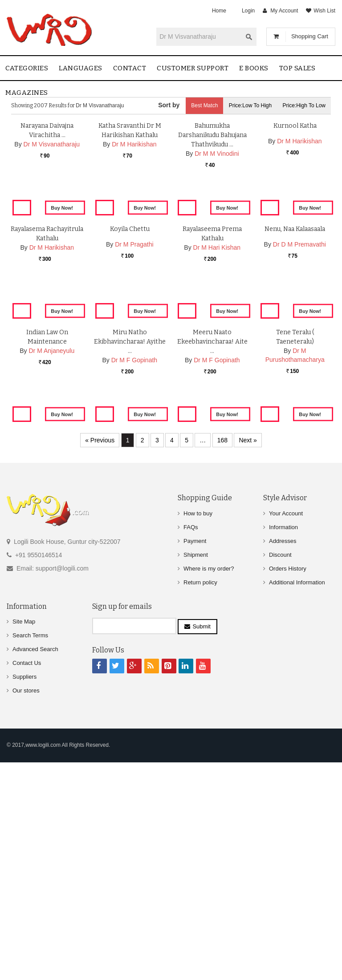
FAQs (190, 750)
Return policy (200, 805)
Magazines (26, 93)
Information (283, 750)
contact (130, 68)
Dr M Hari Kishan (217, 423)
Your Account (286, 736)
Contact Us (26, 886)
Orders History (287, 792)
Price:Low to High (250, 105)
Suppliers (24, 900)
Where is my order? (208, 792)
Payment (194, 764)
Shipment (195, 778)
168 (222, 664)
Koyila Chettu (130, 405)
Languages (80, 68)
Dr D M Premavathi (299, 420)
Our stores (26, 914)
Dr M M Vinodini (217, 251)
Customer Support (192, 68)
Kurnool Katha (295, 224)
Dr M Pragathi (134, 420)
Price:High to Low (304, 105)
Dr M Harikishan (134, 242)
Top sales (297, 68)
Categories (26, 68)
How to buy (197, 736)
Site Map (23, 845)
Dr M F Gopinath (134, 603)
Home (219, 11)
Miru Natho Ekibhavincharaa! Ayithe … (130, 585)
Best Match (204, 105)
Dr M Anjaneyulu (52, 594)
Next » (247, 664)
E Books (254, 68)
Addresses (282, 764)
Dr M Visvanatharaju (52, 242)
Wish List (324, 11)
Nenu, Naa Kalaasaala (295, 405)
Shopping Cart (309, 36)
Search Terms (30, 859)
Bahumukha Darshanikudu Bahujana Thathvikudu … (212, 233)
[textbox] (199, 36)
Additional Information (297, 805)
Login (248, 11)
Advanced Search (35, 873)
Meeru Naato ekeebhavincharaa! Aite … (212, 585)
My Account (284, 11)
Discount (280, 778)
